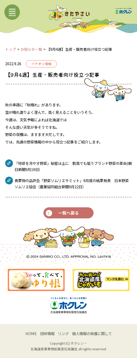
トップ (10, 49)
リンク (63, 333)
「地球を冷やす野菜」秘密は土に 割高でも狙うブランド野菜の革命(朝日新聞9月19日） (73, 166)
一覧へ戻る (62, 213)
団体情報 (47, 333)
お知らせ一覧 (31, 49)
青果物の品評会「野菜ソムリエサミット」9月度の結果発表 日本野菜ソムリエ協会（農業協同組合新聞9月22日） (71, 183)
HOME (31, 333)
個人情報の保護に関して (92, 333)
